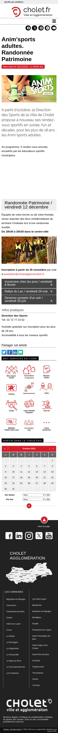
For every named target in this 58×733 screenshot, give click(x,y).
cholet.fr (37, 10)
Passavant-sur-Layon (41, 630)
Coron (9, 630)
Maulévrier (37, 605)
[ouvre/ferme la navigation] (54, 21)
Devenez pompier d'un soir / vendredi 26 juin (24, 299)
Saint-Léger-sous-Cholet (40, 646)
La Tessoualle (12, 654)
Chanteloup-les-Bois (15, 611)
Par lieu (9, 499)
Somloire (36, 660)
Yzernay (36, 685)
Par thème (10, 495)
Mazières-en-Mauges (41, 611)
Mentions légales (10, 717)
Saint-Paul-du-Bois (40, 654)
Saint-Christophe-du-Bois (41, 637)
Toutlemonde (38, 667)
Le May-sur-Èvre (13, 661)
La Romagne (12, 642)
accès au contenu (13, 2)
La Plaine (10, 636)
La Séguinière (12, 648)
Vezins (35, 679)
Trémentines (37, 673)
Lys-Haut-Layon (39, 599)
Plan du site (30, 719)
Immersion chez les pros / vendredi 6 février (28, 283)
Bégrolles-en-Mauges (16, 599)
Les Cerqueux (12, 673)
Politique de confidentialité (31, 717)
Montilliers (36, 617)
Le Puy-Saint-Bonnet (15, 667)
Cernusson (11, 605)
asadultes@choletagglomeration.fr (24, 274)
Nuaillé (35, 623)
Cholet (9, 617)
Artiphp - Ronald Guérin (12, 729)
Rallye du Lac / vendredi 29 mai (26, 291)
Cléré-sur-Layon (13, 624)
